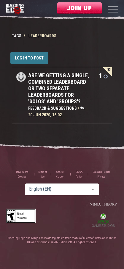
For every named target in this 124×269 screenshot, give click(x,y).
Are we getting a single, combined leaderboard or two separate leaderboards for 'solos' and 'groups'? (58, 88)
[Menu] (113, 10)
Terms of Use (42, 174)
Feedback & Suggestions (52, 108)
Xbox (103, 220)
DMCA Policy (79, 174)
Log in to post (29, 58)
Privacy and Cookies (22, 174)
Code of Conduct (60, 174)
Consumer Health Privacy (101, 174)
